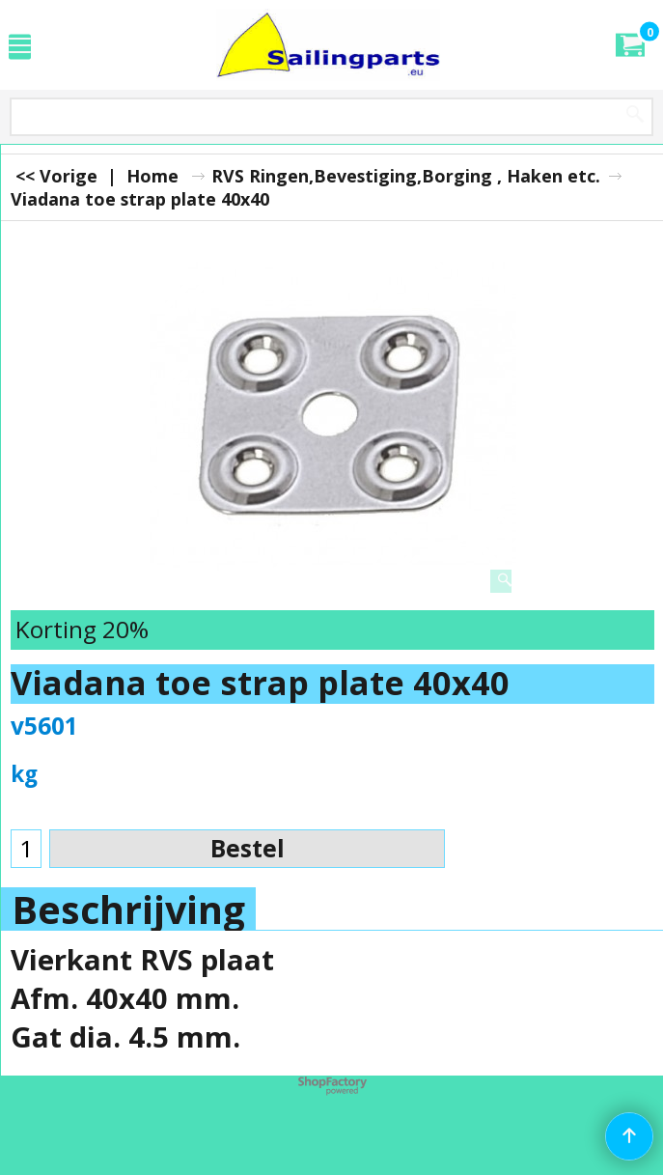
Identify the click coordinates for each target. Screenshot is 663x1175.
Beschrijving (128, 909)
